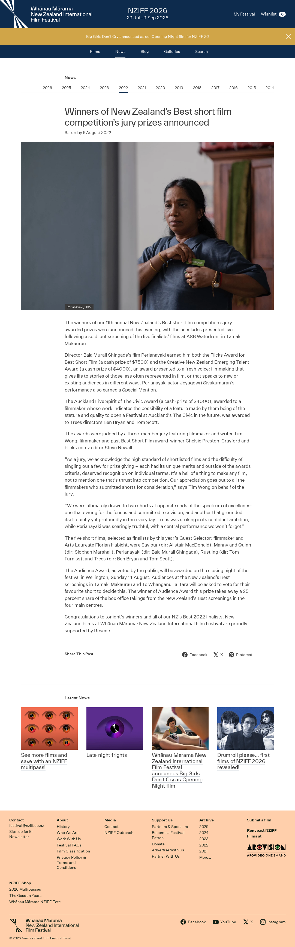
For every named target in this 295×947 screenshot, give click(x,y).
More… (205, 857)
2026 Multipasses (25, 889)
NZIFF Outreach (118, 832)
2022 (203, 845)
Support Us (162, 820)
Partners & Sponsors (170, 826)
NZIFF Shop (20, 883)
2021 (203, 851)
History (63, 826)
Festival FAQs (69, 845)
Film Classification (73, 851)
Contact (16, 820)
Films (95, 51)
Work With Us (69, 838)
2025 (203, 826)
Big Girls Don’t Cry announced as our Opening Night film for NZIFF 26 (147, 36)
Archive (206, 820)
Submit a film (259, 820)
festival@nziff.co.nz (26, 825)
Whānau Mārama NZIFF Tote (35, 901)
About (62, 820)
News (70, 77)
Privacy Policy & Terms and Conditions (71, 862)
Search (201, 51)
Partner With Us (166, 856)
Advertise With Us (168, 850)
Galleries (172, 51)
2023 (204, 838)
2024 (204, 832)
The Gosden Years (25, 895)
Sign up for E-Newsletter (21, 834)
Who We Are (68, 832)
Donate (158, 844)
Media (110, 820)
